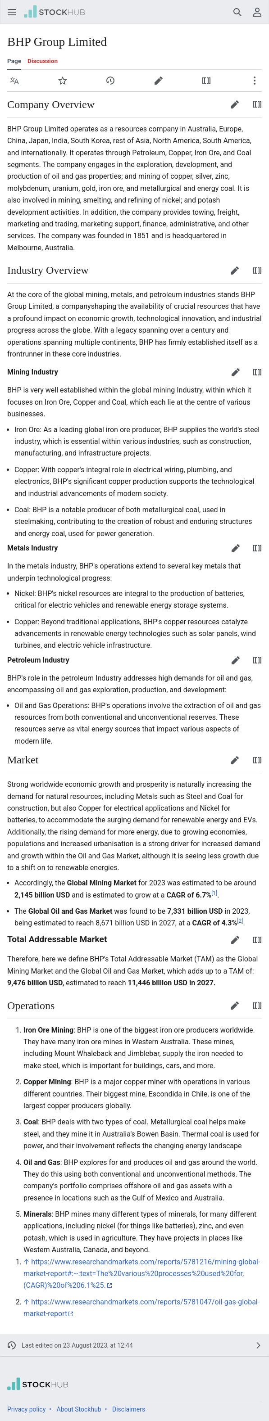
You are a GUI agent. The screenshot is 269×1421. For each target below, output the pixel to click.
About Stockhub (79, 1409)
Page (14, 60)
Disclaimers (128, 1409)
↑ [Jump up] (26, 1262)
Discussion (42, 60)
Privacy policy (26, 1409)
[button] (12, 12)
